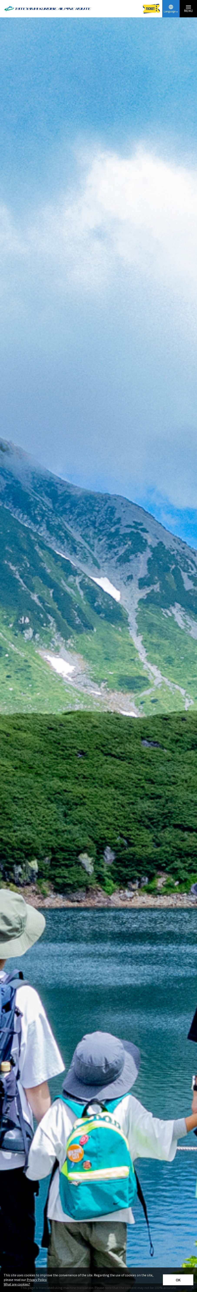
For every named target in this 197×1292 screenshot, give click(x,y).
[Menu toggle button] (188, 8)
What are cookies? (17, 1284)
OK (178, 1279)
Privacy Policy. (37, 1279)
